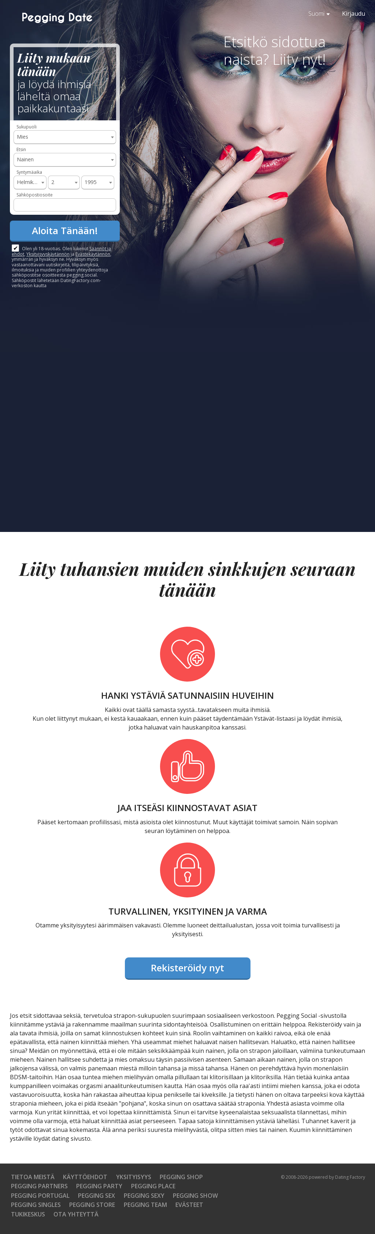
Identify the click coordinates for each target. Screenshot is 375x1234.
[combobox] (65, 137)
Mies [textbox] (22, 136)
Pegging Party (99, 1186)
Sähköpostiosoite (34, 195)
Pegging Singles (36, 1205)
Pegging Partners (39, 1186)
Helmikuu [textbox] (28, 182)
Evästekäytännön (92, 254)
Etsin (21, 149)
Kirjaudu (353, 14)
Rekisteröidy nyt (187, 967)
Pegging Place (153, 1186)
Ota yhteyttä (76, 1214)
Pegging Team (145, 1205)
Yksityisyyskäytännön (48, 254)
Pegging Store (92, 1205)
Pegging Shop (181, 1177)
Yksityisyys (133, 1177)
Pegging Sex (96, 1196)
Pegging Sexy (144, 1196)
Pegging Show (195, 1196)
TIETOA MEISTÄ (33, 1177)
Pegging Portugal (40, 1196)
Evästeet (189, 1205)
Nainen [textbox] (25, 159)
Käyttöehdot (85, 1177)
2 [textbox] (52, 182)
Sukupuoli (26, 127)
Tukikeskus (28, 1214)
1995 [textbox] (90, 182)
